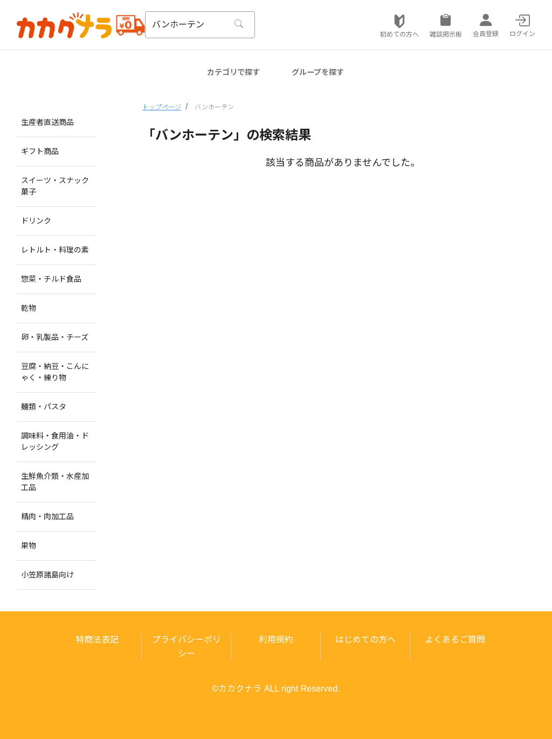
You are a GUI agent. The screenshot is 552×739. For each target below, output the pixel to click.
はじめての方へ (365, 639)
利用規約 (276, 639)
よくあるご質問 (455, 639)
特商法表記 (97, 639)
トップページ (161, 107)
